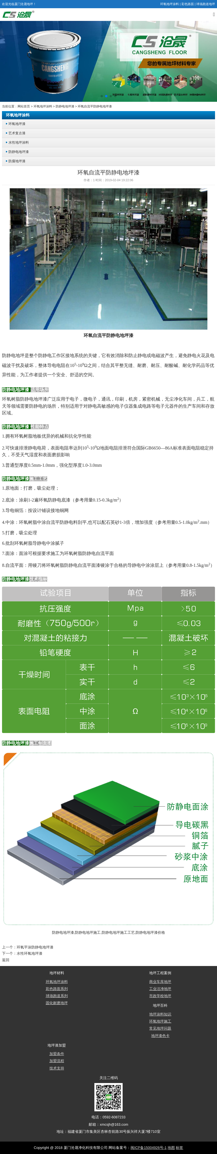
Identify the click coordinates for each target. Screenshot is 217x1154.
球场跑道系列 (57, 996)
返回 (5, 960)
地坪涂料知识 (160, 1014)
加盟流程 (56, 1061)
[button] (102, 96)
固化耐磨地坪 (57, 1003)
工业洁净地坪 (160, 989)
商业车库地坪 (160, 982)
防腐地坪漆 (16, 161)
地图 (171, 1147)
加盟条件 (56, 1054)
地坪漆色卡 (160, 1036)
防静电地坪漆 (65, 106)
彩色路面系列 (57, 989)
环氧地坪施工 (160, 1021)
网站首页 (24, 106)
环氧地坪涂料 (169, 4)
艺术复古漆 (16, 133)
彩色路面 (187, 4)
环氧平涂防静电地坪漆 (35, 947)
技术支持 (56, 1068)
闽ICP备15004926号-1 (148, 1147)
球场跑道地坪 (205, 4)
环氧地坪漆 (16, 124)
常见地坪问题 (160, 1028)
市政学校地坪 (160, 996)
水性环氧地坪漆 (29, 953)
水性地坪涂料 (18, 142)
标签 (179, 1147)
